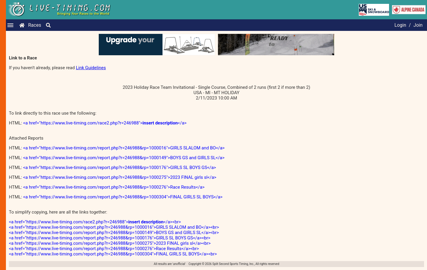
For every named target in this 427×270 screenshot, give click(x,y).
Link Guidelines (91, 67)
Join (418, 25)
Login (400, 25)
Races (34, 25)
